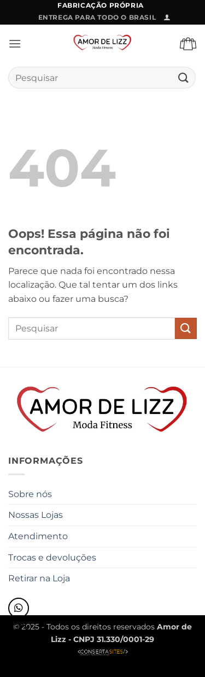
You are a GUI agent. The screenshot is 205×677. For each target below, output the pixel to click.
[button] (167, 17)
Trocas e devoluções (52, 557)
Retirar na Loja (39, 578)
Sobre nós (30, 494)
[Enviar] (184, 78)
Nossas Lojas (35, 515)
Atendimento (38, 536)
